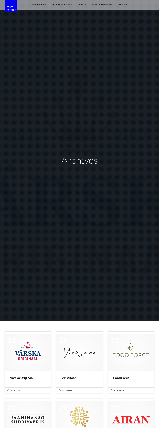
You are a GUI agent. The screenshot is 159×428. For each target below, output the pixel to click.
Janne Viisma (15, 390)
